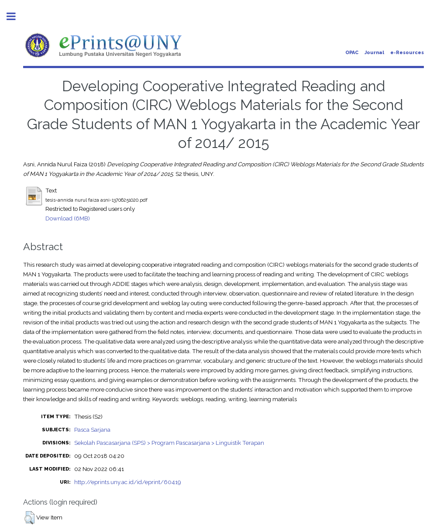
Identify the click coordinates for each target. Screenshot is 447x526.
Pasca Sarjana (92, 429)
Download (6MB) (67, 218)
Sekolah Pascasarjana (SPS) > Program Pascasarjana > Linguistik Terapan (169, 442)
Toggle (15, 16)
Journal (374, 52)
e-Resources (407, 52)
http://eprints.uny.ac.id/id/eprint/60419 (127, 481)
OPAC (351, 52)
